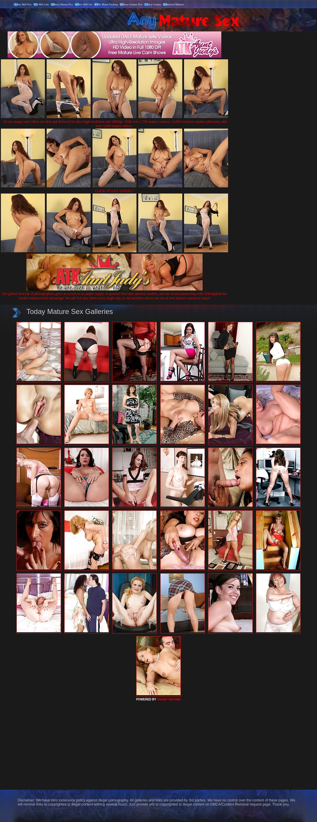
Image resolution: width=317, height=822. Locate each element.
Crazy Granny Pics (132, 4)
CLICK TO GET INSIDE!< (114, 191)
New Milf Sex (84, 4)
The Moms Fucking (107, 4)
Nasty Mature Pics (63, 4)
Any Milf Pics (24, 4)
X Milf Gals (42, 4)
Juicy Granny (154, 4)
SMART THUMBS (169, 699)
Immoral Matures (175, 4)
